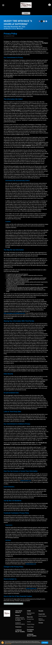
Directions (20, 28)
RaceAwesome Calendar (31, 613)
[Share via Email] (44, 21)
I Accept (45, 642)
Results (41, 611)
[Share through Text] (46, 21)
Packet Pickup (30, 624)
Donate (26, 13)
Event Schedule (42, 616)
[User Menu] (49, 5)
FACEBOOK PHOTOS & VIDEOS (20, 623)
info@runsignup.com (25, 480)
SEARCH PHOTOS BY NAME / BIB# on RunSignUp (20, 619)
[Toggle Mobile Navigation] (3, 5)
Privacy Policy (8, 643)
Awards (29, 621)
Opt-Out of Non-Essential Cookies (13, 603)
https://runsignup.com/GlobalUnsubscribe (14, 313)
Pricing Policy (30, 619)
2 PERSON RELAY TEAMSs (20, 630)
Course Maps (30, 627)
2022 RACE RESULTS (18, 611)
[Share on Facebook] (39, 21)
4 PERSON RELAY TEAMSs (31, 635)
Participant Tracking (30, 630)
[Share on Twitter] (42, 21)
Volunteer (18, 627)
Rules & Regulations (42, 619)
